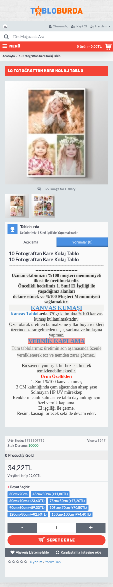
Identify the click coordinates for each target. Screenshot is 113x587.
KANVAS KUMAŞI (56, 308)
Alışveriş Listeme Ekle (32, 552)
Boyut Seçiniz (20, 487)
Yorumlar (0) (82, 242)
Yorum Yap (53, 562)
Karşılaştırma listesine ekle (80, 552)
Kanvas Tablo (24, 313)
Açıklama (31, 242)
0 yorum (36, 562)
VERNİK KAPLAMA (56, 341)
